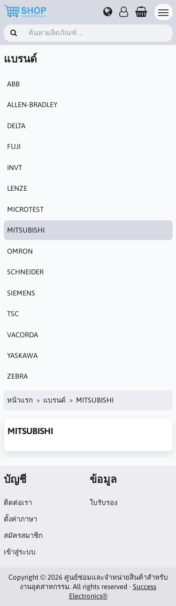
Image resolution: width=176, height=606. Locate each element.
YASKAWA (22, 355)
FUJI (14, 146)
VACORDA (22, 335)
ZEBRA (17, 376)
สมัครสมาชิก (23, 535)
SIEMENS (21, 293)
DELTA (16, 126)
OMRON (20, 251)
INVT (14, 167)
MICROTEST (25, 209)
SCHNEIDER (25, 272)
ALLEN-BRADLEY (32, 105)
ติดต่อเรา (18, 502)
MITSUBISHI (26, 230)
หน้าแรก (20, 400)
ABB (13, 84)
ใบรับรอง (103, 502)
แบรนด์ (54, 400)
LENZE (17, 188)
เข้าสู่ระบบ (20, 552)
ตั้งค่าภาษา (20, 519)
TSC (13, 314)
